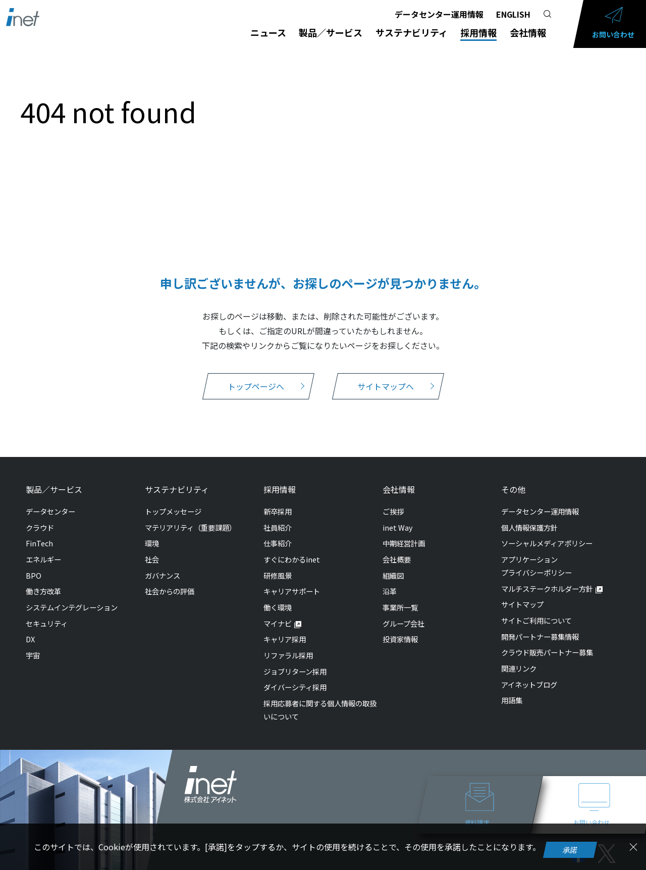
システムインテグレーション (72, 607)
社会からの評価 (169, 591)
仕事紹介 (277, 543)
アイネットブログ (529, 684)
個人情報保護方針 (529, 527)
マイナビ (277, 623)
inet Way (398, 527)
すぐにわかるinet (291, 559)
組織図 (393, 575)
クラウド (40, 527)
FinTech (39, 543)
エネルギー (43, 559)
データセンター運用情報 (439, 14)
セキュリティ (47, 623)
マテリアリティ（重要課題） (190, 527)
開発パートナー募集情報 (540, 636)
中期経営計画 (404, 543)
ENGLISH (513, 14)
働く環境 (277, 607)
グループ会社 (403, 623)
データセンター (50, 511)
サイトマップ (522, 604)
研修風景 (277, 575)
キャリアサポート (291, 591)
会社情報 (528, 32)
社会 (152, 559)
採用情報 (478, 32)
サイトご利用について (536, 620)
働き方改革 (43, 591)
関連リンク (518, 668)
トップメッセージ (173, 511)
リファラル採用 (288, 655)
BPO (33, 575)
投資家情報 (400, 639)
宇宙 (33, 655)
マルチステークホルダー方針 (547, 588)
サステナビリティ (411, 32)
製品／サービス (330, 32)
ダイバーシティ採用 (295, 687)
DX (30, 639)
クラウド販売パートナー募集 (547, 652)
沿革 (390, 591)
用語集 (511, 700)
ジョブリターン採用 (295, 671)
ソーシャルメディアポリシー (547, 543)
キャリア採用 (284, 639)
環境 (152, 543)
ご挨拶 (393, 511)
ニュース (268, 32)
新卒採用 (277, 511)
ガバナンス (162, 575)
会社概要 (397, 559)
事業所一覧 (400, 607)
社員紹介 (277, 527)
